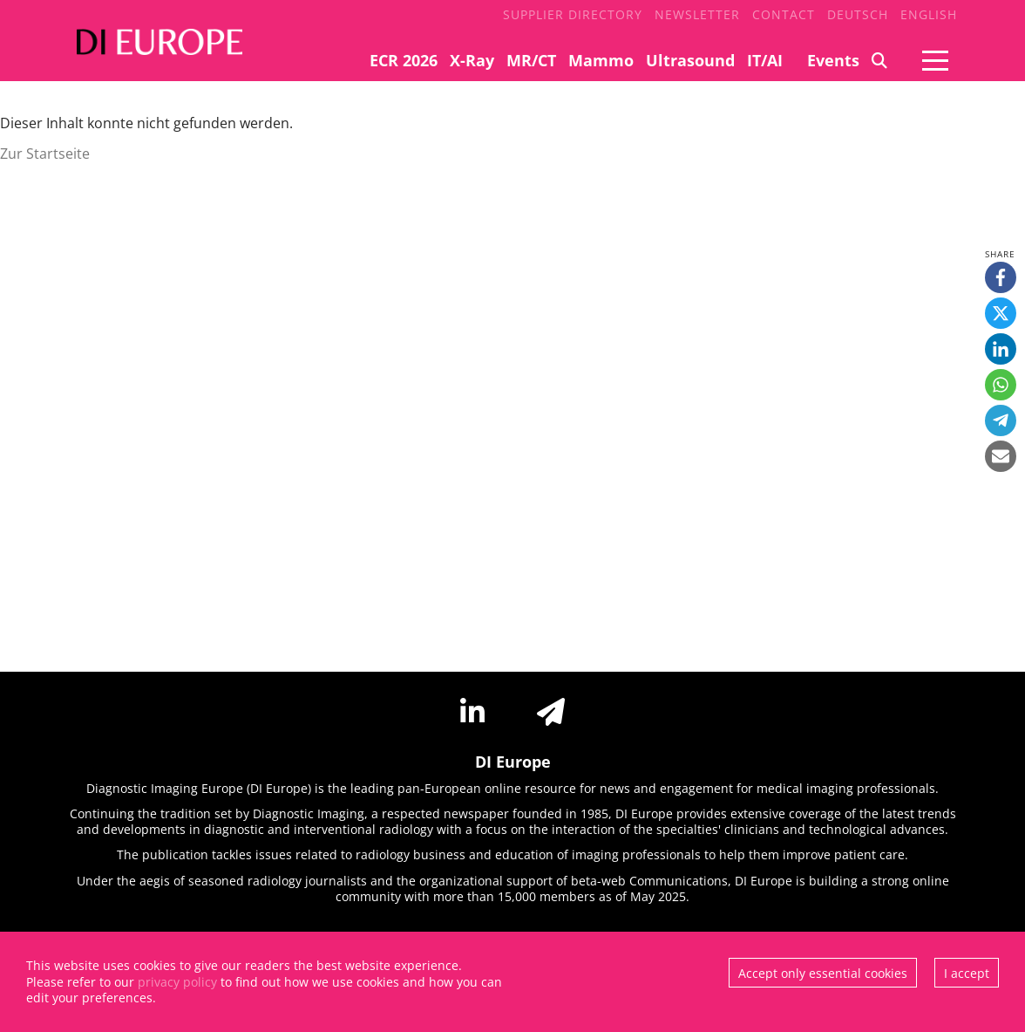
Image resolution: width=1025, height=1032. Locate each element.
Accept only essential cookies (822, 973)
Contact (783, 14)
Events (833, 60)
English (928, 14)
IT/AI (765, 60)
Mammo (601, 60)
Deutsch (857, 14)
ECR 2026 (404, 60)
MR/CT (531, 60)
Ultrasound (690, 60)
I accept (966, 973)
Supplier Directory (572, 14)
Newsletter (697, 14)
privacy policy (177, 982)
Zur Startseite (45, 153)
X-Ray (472, 60)
